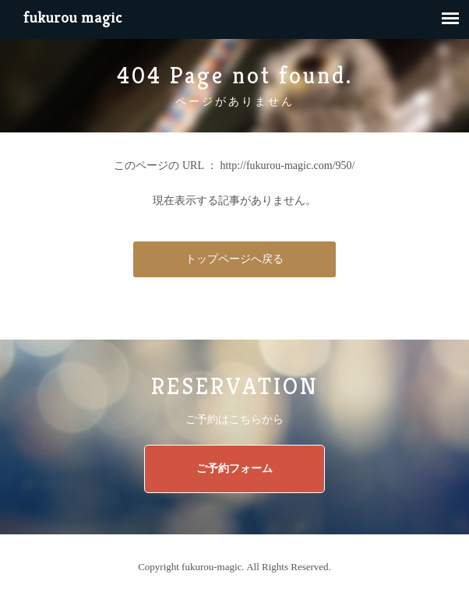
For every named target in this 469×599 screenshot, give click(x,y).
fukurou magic (72, 17)
